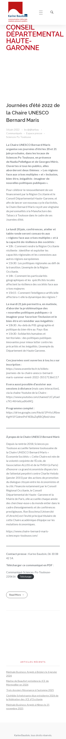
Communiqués (14, 133)
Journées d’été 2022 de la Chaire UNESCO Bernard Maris (33, 112)
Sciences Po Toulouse (18, 136)
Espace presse (34, 133)
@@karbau (33, 129)
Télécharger (26, 576)
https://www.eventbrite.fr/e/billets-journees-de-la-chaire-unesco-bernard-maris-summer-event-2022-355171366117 (32, 373)
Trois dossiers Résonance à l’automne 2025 (30, 690)
